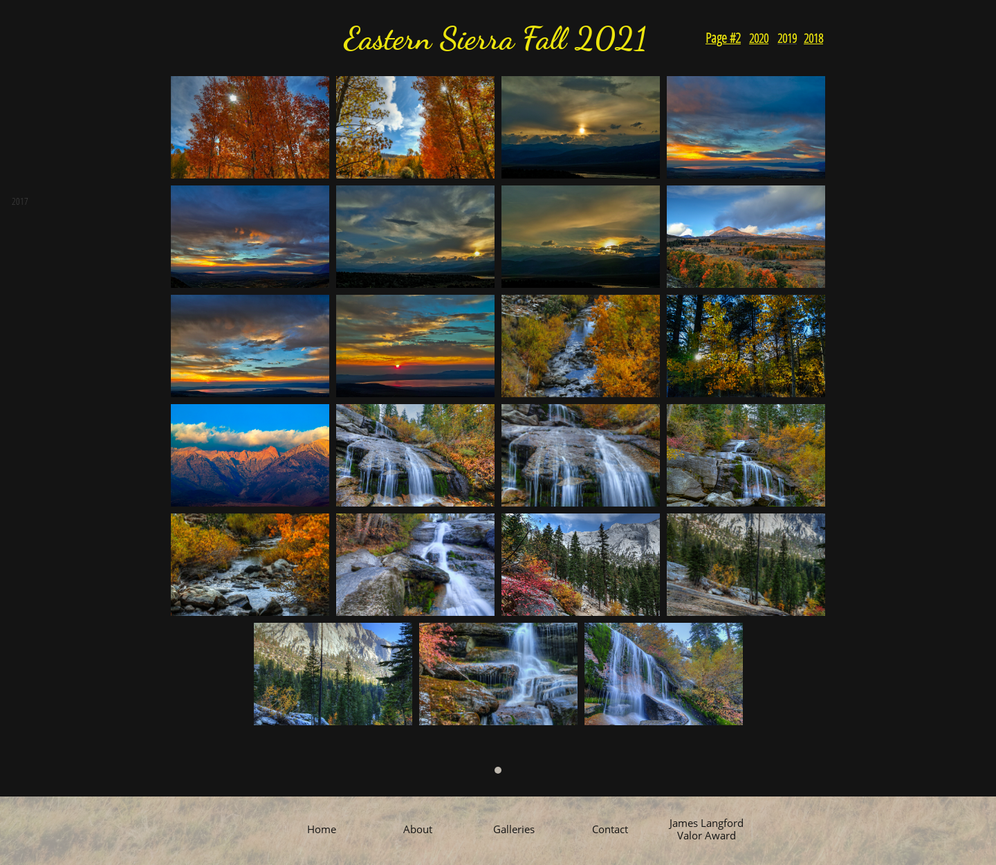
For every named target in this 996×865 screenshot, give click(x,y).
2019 (787, 38)
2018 (813, 38)
